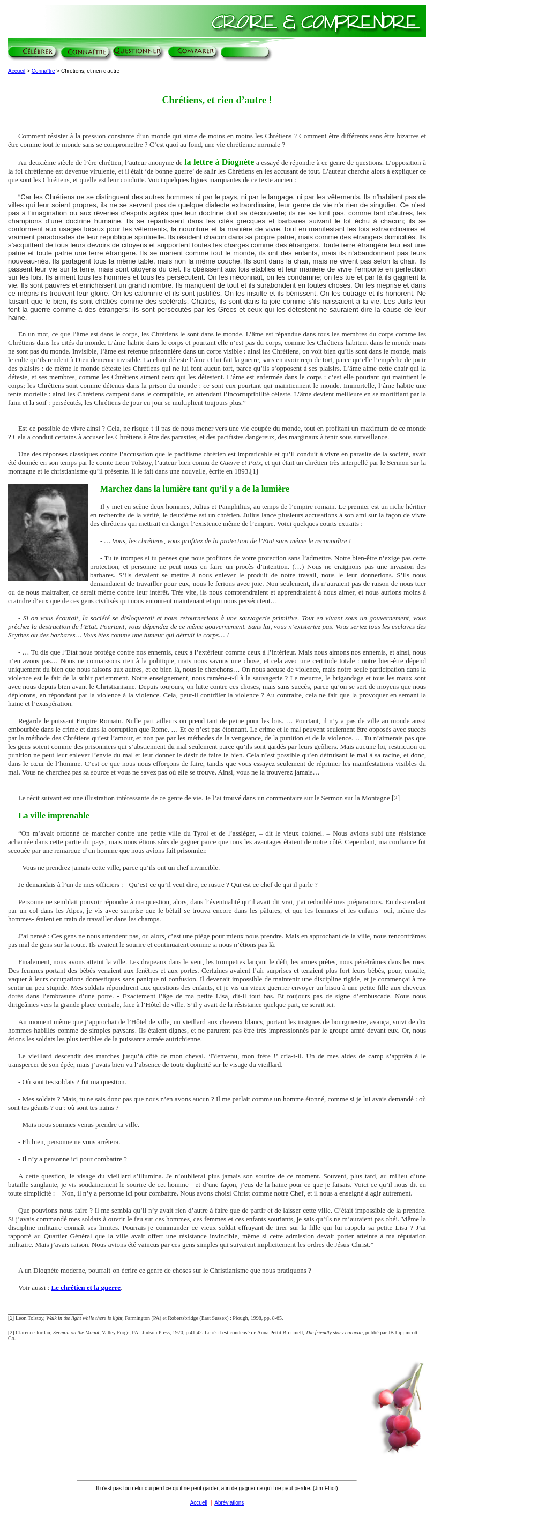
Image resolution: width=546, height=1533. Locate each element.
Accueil (16, 71)
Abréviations (229, 1503)
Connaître (43, 71)
